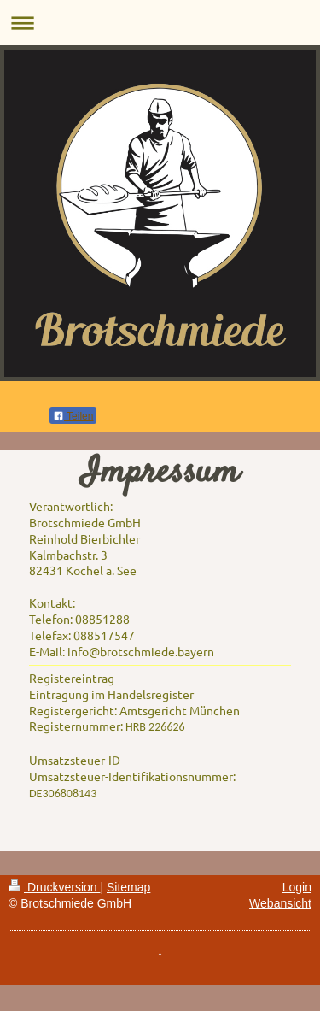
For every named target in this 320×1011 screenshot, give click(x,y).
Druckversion (54, 887)
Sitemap (128, 887)
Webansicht (280, 903)
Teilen (73, 416)
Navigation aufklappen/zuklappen (160, 22)
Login (296, 887)
